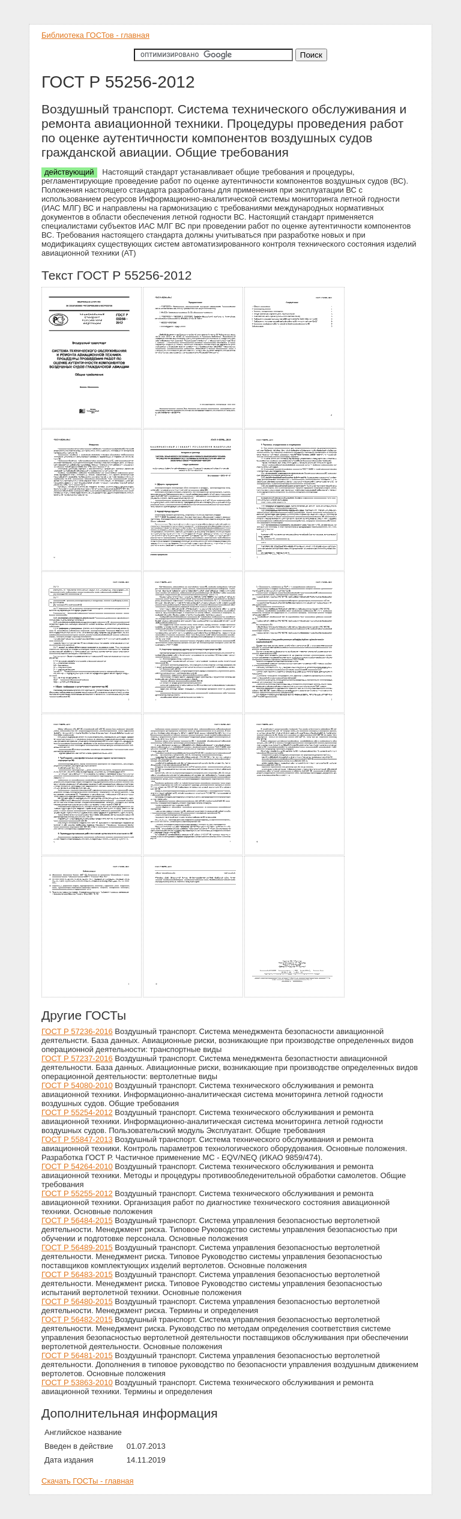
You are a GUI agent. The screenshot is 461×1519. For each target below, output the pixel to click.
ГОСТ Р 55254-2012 (77, 1112)
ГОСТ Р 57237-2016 (77, 1058)
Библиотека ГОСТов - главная (95, 35)
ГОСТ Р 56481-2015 (77, 1355)
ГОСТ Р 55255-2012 (77, 1193)
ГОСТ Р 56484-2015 (77, 1220)
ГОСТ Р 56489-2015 (77, 1247)
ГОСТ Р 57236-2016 (77, 1031)
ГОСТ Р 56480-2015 (77, 1301)
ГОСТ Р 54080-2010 (77, 1085)
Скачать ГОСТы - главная (87, 1480)
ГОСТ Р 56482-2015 (77, 1319)
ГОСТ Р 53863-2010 (77, 1382)
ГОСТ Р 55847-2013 (77, 1139)
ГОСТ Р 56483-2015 (77, 1274)
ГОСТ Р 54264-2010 (77, 1166)
